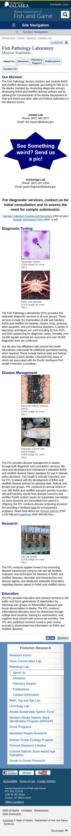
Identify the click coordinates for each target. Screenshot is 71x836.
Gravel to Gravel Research (27, 760)
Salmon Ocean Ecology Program (31, 740)
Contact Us (10, 68)
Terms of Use (27, 781)
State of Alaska (18, 5)
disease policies (49, 511)
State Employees (12, 813)
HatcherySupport (36, 61)
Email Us (9, 823)
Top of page (57, 830)
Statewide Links (59, 4)
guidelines (25, 514)
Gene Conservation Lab (25, 661)
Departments (41, 810)
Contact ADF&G (46, 781)
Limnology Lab (19, 706)
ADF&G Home (8, 38)
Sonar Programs (20, 727)
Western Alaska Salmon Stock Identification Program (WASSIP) (31, 719)
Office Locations (14, 802)
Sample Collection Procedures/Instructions (27, 216)
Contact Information (26, 694)
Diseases (23, 61)
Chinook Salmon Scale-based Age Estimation (32, 753)
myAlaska (26, 810)
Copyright (8, 820)
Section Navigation (35, 32)
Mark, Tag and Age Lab (24, 700)
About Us (9, 61)
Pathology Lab (45, 38)
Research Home (20, 655)
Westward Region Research (28, 733)
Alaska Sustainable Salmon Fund (31, 711)
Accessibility (10, 781)
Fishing (21, 38)
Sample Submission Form (28, 219)
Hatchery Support (25, 683)
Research (31, 38)
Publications (52, 61)
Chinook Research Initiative (27, 745)
